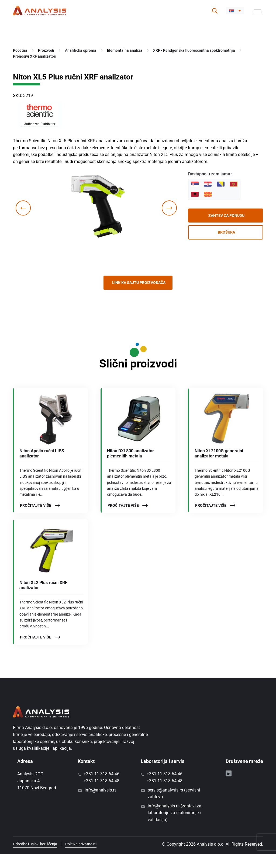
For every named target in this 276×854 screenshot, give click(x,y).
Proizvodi (46, 50)
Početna (20, 50)
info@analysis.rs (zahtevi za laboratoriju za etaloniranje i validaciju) (174, 812)
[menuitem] (235, 10)
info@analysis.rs (100, 790)
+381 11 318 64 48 (101, 780)
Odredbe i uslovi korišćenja (35, 844)
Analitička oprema (80, 50)
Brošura (226, 232)
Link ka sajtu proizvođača (138, 282)
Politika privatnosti (80, 844)
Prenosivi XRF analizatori (34, 56)
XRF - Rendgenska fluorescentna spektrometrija (194, 50)
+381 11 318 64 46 (101, 773)
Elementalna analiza (124, 50)
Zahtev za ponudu (226, 215)
